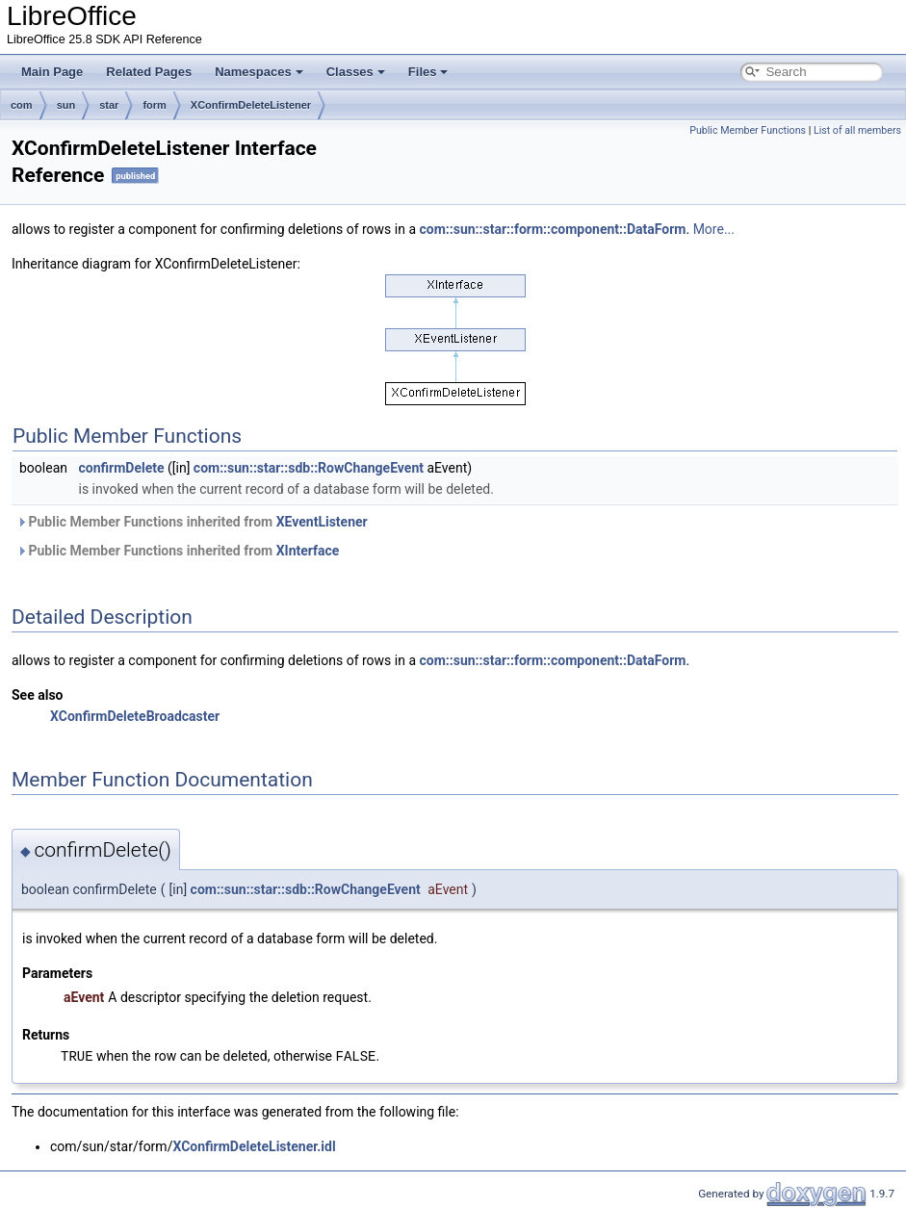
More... (714, 229)
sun (66, 105)
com (22, 105)
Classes (355, 71)
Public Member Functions (747, 130)
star (108, 105)
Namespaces (259, 71)
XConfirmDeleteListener (251, 105)
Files (428, 71)
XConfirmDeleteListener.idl (253, 1145)
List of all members (857, 130)
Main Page (52, 71)
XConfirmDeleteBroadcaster (135, 716)
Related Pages (149, 71)
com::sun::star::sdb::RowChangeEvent (309, 467)
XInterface (308, 550)
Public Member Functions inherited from (192, 521)
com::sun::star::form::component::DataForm (552, 229)
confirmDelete (121, 467)
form (154, 105)
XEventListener (322, 521)
